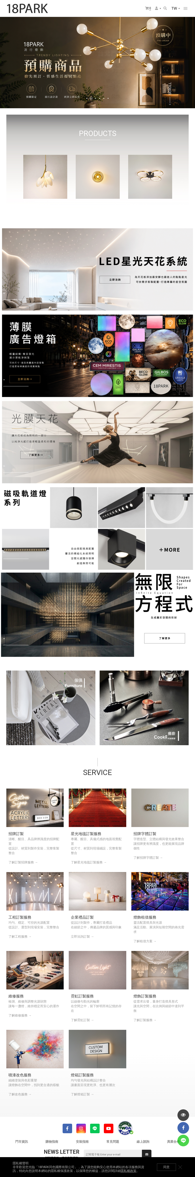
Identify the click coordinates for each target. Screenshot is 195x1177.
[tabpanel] (97, 62)
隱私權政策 (128, 1171)
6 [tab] (108, 98)
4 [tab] (99, 98)
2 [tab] (91, 98)
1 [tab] (86, 98)
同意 (166, 1167)
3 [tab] (95, 98)
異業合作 (173, 1142)
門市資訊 (21, 1142)
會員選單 (156, 8)
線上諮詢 (143, 1142)
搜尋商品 (165, 8)
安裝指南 (82, 1142)
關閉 (180, 1167)
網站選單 (185, 8)
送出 (146, 1154)
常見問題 (112, 1142)
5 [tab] (103, 98)
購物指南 (51, 1142)
